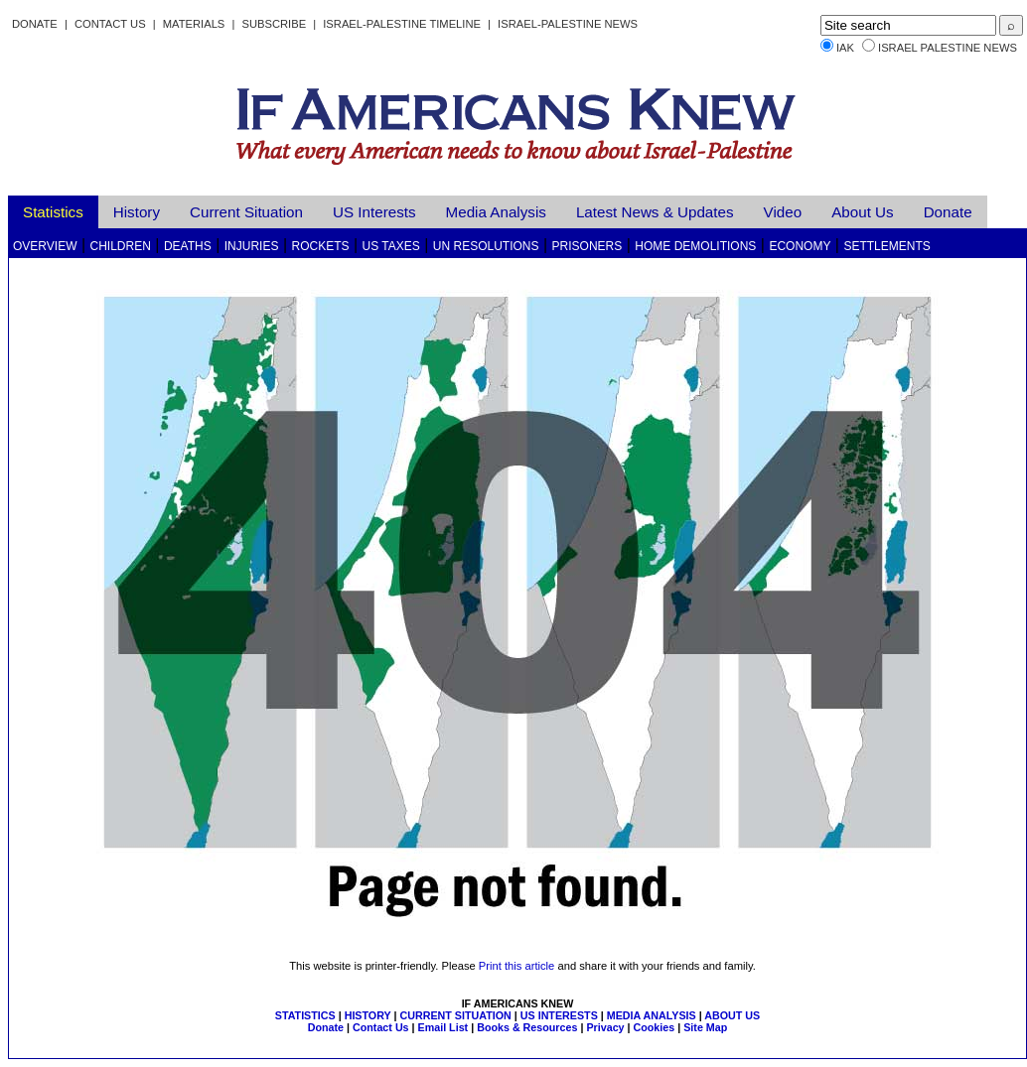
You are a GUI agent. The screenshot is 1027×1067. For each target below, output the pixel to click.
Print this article (516, 966)
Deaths (188, 246)
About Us (862, 211)
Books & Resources (527, 1027)
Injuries (251, 246)
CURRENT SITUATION (455, 1015)
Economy (799, 246)
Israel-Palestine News (568, 24)
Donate (35, 24)
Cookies (654, 1027)
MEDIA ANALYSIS (651, 1015)
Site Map (705, 1027)
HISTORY (368, 1015)
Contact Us (110, 24)
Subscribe (273, 24)
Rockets (320, 246)
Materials (194, 24)
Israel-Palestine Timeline (403, 24)
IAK (845, 48)
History (136, 211)
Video (783, 211)
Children (120, 246)
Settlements (886, 246)
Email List (443, 1027)
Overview (44, 246)
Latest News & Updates (655, 211)
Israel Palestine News (947, 48)
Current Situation (246, 211)
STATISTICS (305, 1015)
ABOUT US (732, 1015)
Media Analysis (496, 211)
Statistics (53, 211)
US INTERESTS (559, 1015)
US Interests (374, 211)
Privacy (605, 1027)
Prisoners (587, 246)
